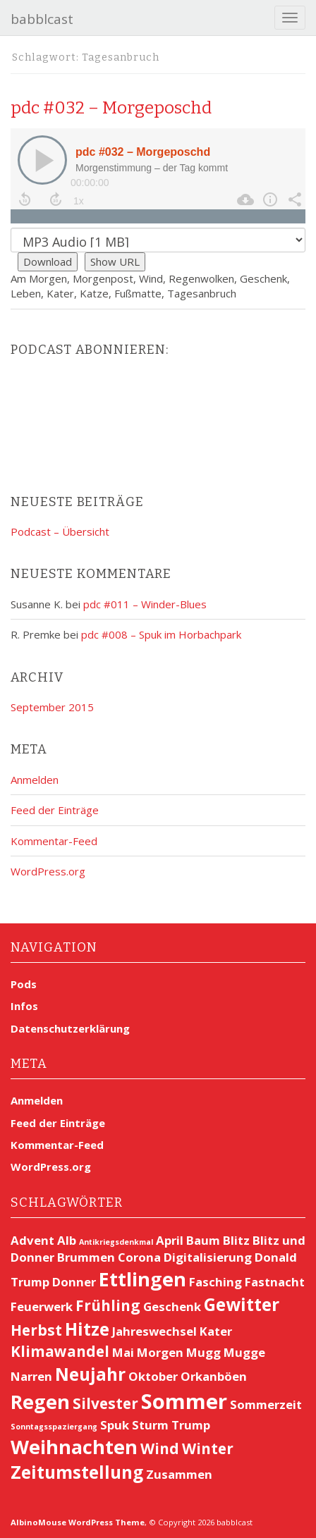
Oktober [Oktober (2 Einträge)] (153, 1376)
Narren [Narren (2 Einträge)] (31, 1376)
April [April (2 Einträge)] (169, 1240)
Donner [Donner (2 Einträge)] (74, 1282)
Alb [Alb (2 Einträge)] (66, 1240)
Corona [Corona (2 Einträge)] (139, 1257)
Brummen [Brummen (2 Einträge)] (86, 1257)
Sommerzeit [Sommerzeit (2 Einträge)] (266, 1404)
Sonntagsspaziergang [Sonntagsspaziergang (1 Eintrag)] (54, 1427)
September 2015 (52, 707)
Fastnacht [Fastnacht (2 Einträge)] (275, 1282)
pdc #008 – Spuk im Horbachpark (161, 634)
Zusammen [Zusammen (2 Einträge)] (179, 1474)
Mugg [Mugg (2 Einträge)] (203, 1352)
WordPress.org (48, 871)
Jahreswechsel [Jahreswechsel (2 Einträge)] (154, 1331)
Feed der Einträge (55, 810)
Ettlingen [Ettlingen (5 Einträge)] (142, 1279)
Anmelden (35, 780)
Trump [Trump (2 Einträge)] (190, 1425)
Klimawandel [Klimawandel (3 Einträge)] (60, 1351)
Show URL (115, 261)
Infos (24, 1006)
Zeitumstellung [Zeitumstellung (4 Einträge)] (77, 1472)
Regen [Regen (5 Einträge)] (40, 1402)
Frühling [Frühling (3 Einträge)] (107, 1305)
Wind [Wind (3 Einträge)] (159, 1448)
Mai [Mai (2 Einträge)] (123, 1352)
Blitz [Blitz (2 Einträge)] (236, 1240)
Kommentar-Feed (54, 841)
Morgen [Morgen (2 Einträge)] (160, 1352)
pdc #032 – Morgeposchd (111, 108)
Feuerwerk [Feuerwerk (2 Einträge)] (42, 1306)
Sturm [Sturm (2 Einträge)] (150, 1425)
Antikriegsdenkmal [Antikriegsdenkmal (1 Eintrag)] (116, 1242)
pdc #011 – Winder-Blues (145, 604)
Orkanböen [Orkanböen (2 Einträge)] (214, 1376)
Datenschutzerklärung (70, 1028)
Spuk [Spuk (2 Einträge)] (114, 1425)
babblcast (42, 19)
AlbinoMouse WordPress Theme (78, 1522)
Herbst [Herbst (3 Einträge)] (36, 1330)
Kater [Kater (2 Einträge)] (216, 1331)
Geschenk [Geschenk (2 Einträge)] (172, 1306)
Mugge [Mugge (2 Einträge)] (244, 1352)
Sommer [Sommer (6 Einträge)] (184, 1401)
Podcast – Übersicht (60, 531)
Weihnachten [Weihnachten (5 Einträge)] (74, 1447)
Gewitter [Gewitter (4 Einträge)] (241, 1304)
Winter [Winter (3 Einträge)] (207, 1448)
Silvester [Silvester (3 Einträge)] (105, 1403)
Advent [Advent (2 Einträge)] (32, 1240)
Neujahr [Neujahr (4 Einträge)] (90, 1374)
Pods (24, 984)
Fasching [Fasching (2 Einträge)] (215, 1282)
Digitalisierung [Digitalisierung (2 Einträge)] (208, 1257)
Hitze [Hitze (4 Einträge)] (87, 1329)
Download (47, 261)
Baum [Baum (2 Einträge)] (203, 1240)
